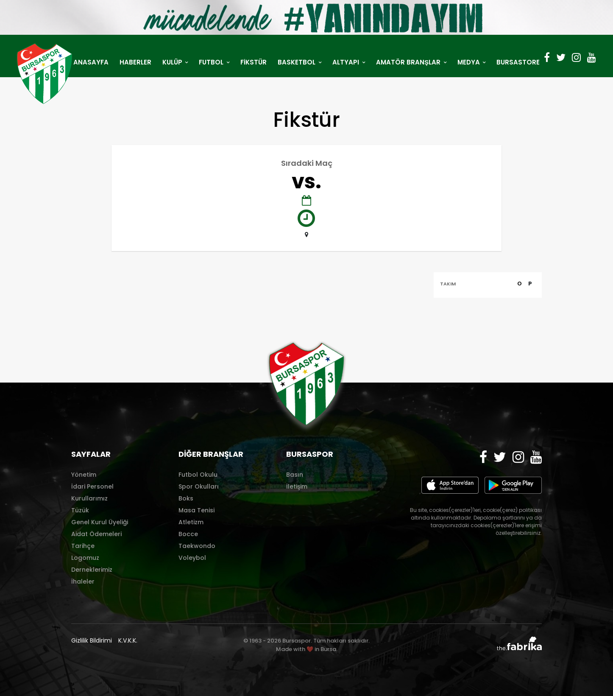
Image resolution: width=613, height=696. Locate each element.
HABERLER (135, 62)
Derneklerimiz (91, 569)
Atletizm (190, 522)
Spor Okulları (198, 486)
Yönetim (83, 474)
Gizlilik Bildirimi (91, 640)
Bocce (188, 534)
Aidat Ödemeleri (96, 534)
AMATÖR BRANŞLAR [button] (409, 62)
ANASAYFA (91, 62)
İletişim (296, 486)
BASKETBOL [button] (297, 62)
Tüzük (80, 510)
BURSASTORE (518, 62)
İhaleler (83, 581)
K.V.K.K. (127, 640)
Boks (185, 498)
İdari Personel (92, 486)
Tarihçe (83, 546)
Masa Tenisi (196, 510)
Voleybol (192, 557)
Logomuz (85, 557)
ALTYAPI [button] (346, 62)
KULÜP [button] (173, 62)
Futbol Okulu (197, 474)
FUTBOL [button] (212, 62)
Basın (294, 474)
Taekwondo (196, 546)
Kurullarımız (89, 498)
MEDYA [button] (469, 62)
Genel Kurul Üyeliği (99, 522)
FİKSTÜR (253, 62)
